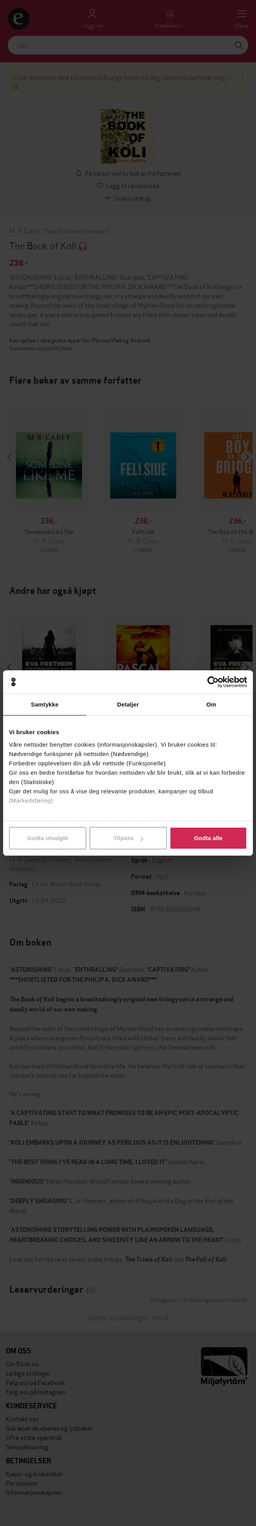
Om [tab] (211, 704)
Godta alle (208, 838)
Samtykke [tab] (45, 704)
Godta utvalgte (47, 838)
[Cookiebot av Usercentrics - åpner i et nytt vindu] (213, 682)
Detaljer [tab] (128, 704)
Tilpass (128, 838)
